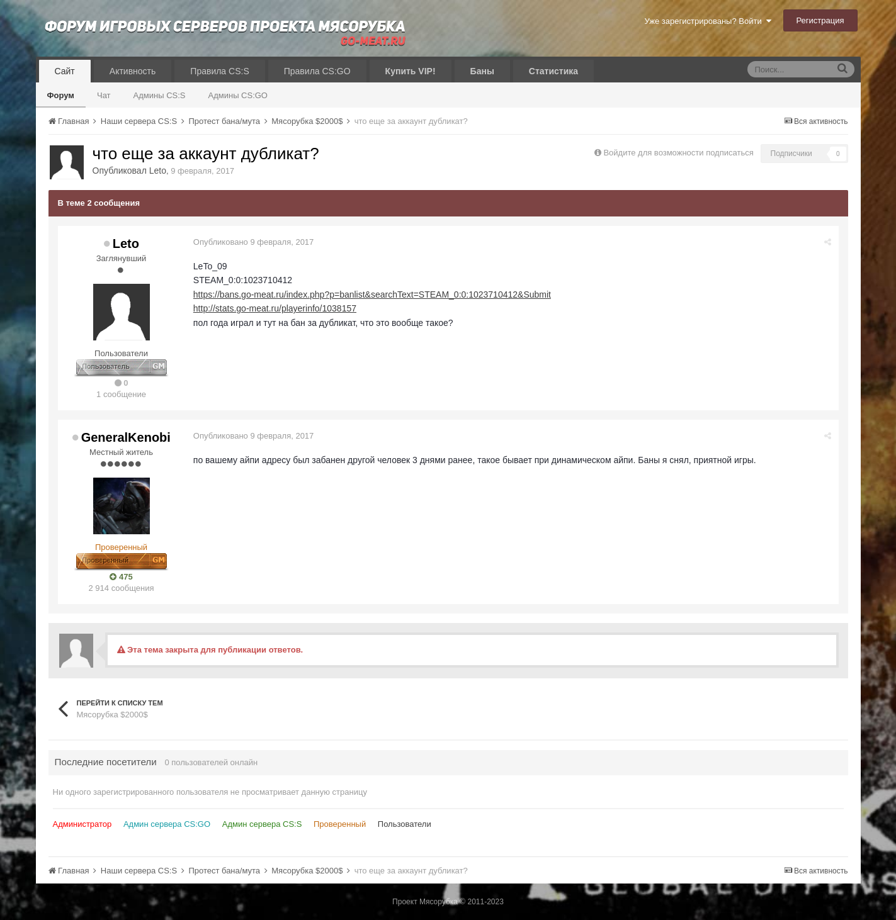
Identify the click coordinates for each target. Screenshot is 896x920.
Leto (157, 170)
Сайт (65, 71)
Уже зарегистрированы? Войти (707, 21)
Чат (104, 95)
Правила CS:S (219, 71)
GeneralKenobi (126, 437)
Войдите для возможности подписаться (678, 152)
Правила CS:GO (317, 71)
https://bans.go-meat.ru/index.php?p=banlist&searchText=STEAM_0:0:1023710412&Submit (373, 294)
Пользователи (404, 824)
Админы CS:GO (238, 95)
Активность (133, 71)
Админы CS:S (159, 95)
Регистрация (820, 20)
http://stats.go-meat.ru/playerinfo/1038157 (275, 308)
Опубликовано (254, 242)
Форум (60, 95)
